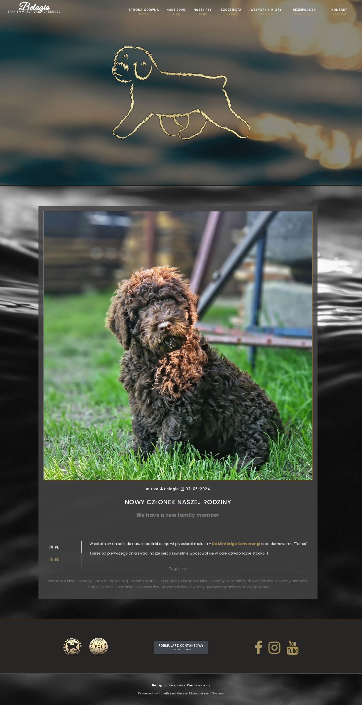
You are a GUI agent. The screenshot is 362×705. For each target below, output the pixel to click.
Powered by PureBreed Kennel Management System (181, 693)
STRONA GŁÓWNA (144, 12)
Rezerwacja (304, 12)
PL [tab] (54, 547)
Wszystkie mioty (266, 12)
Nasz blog (176, 12)
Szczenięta (231, 12)
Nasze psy (203, 12)
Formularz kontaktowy (181, 647)
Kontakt (339, 12)
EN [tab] (54, 560)
